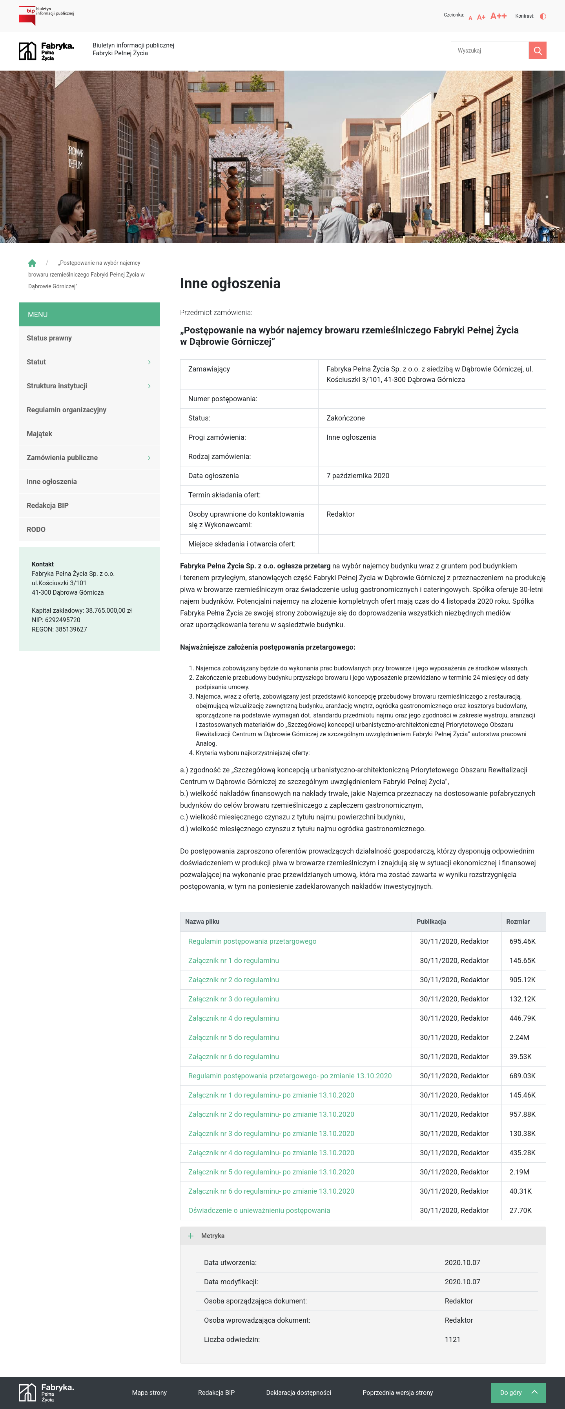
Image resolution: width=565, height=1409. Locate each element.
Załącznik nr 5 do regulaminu (233, 1037)
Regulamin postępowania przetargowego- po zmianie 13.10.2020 (290, 1076)
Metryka (206, 1236)
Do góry (523, 1394)
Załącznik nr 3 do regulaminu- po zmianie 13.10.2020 (271, 1133)
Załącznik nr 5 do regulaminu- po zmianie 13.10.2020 (271, 1172)
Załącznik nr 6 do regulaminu (233, 1056)
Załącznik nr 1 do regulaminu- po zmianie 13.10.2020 (271, 1095)
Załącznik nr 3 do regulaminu (233, 999)
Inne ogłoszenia (52, 481)
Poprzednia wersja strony (398, 1392)
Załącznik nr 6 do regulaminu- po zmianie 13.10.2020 (271, 1191)
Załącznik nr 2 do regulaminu (233, 980)
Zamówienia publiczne (62, 457)
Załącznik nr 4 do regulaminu (233, 1018)
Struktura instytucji (57, 386)
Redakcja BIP (48, 505)
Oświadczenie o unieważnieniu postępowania (259, 1210)
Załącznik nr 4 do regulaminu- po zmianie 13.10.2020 (271, 1153)
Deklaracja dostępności (298, 1392)
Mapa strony (149, 1392)
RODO (36, 529)
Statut (36, 362)
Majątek (39, 434)
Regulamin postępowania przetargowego (252, 941)
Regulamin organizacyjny (66, 410)
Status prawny (49, 338)
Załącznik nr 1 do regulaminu (233, 960)
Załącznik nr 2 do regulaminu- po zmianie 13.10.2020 (271, 1114)
